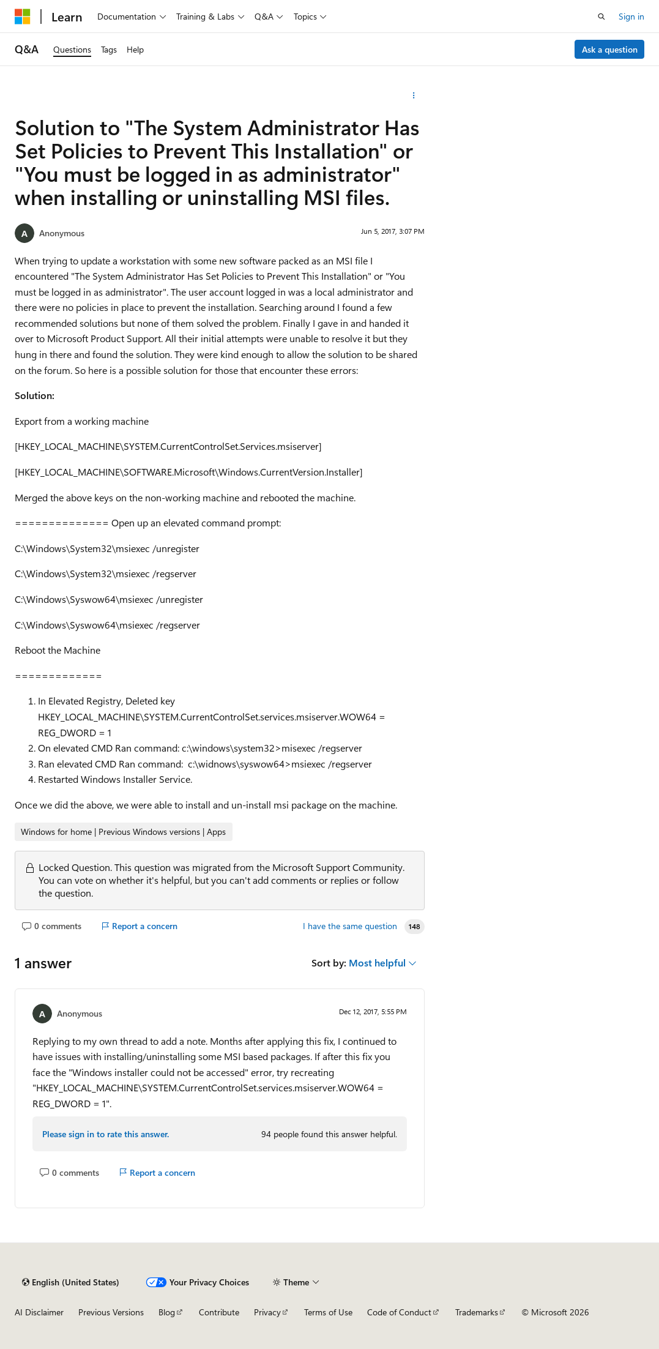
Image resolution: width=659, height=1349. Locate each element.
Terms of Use (328, 1312)
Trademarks (476, 1312)
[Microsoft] (23, 16)
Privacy (267, 1312)
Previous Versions (111, 1312)
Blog (166, 1312)
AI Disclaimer (39, 1312)
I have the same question (350, 926)
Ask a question (610, 49)
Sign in (631, 16)
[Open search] (601, 17)
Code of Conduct (399, 1312)
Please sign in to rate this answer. (105, 1134)
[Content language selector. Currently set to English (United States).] (71, 1282)
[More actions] (414, 95)
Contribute (219, 1312)
